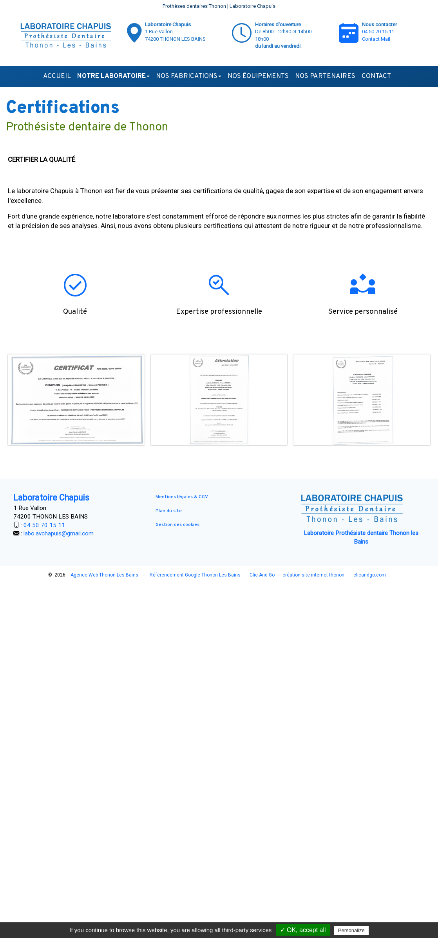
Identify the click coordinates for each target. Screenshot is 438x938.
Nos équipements (258, 76)
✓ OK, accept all (303, 930)
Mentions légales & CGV (182, 497)
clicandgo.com (369, 575)
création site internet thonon (313, 575)
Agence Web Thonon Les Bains (104, 575)
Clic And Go (262, 575)
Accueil (57, 76)
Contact (376, 76)
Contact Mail (376, 39)
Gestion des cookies (177, 525)
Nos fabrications (188, 76)
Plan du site (169, 511)
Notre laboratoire (113, 76)
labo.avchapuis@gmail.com (59, 533)
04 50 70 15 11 (378, 31)
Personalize (351, 930)
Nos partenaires (325, 76)
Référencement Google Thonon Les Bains (195, 575)
